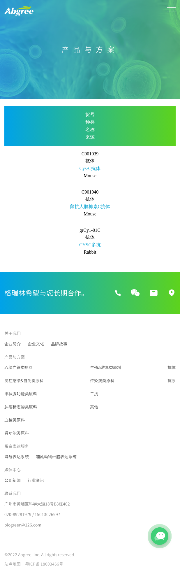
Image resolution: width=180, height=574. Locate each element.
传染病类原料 (102, 381)
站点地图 (12, 564)
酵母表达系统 (16, 457)
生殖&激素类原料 (105, 368)
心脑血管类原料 (18, 368)
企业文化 (36, 344)
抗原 (171, 381)
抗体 (171, 368)
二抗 (94, 394)
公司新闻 (12, 480)
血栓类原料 (14, 420)
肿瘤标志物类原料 (20, 407)
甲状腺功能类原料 (20, 394)
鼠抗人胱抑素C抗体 (90, 206)
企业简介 (12, 344)
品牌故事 (59, 344)
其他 (94, 407)
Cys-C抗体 (90, 168)
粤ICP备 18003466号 (44, 564)
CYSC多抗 (90, 244)
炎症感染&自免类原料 (24, 381)
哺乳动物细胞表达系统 (56, 457)
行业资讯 (36, 480)
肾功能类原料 (16, 433)
